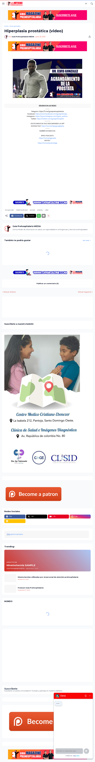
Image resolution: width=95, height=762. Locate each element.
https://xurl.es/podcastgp (47, 143)
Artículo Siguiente (84, 292)
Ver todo (86, 240)
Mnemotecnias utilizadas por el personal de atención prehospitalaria (48, 577)
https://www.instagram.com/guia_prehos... (51, 116)
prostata (40, 210)
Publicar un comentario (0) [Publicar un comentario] (48, 284)
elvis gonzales (15, 26)
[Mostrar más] (48, 216)
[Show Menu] (3, 3)
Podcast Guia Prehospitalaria (30, 588)
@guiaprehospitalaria (15, 534)
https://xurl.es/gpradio (47, 138)
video (46, 210)
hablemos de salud (22, 210)
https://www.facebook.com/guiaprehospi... (51, 114)
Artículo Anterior (10, 292)
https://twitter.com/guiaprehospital (50, 119)
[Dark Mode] (86, 3)
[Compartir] (89, 37)
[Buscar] (91, 3)
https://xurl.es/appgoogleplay (52, 126)
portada (32, 210)
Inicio (6, 26)
